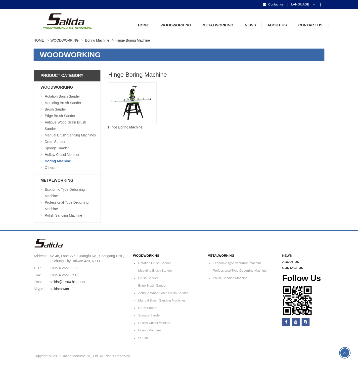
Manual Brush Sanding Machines (70, 135)
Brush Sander (55, 109)
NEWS (250, 25)
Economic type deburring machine (65, 192)
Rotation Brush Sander (62, 96)
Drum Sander (55, 142)
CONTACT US (310, 25)
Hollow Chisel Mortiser (62, 155)
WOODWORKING (176, 25)
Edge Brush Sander (60, 116)
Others (50, 168)
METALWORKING (218, 25)
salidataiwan (59, 289)
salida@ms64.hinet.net (67, 282)
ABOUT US (277, 25)
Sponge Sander (57, 148)
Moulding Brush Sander (63, 103)
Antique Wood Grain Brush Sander (65, 125)
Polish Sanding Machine (63, 215)
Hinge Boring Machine (125, 127)
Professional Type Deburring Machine (67, 205)
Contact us (273, 4)
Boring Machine (97, 40)
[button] (304, 4)
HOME (143, 25)
